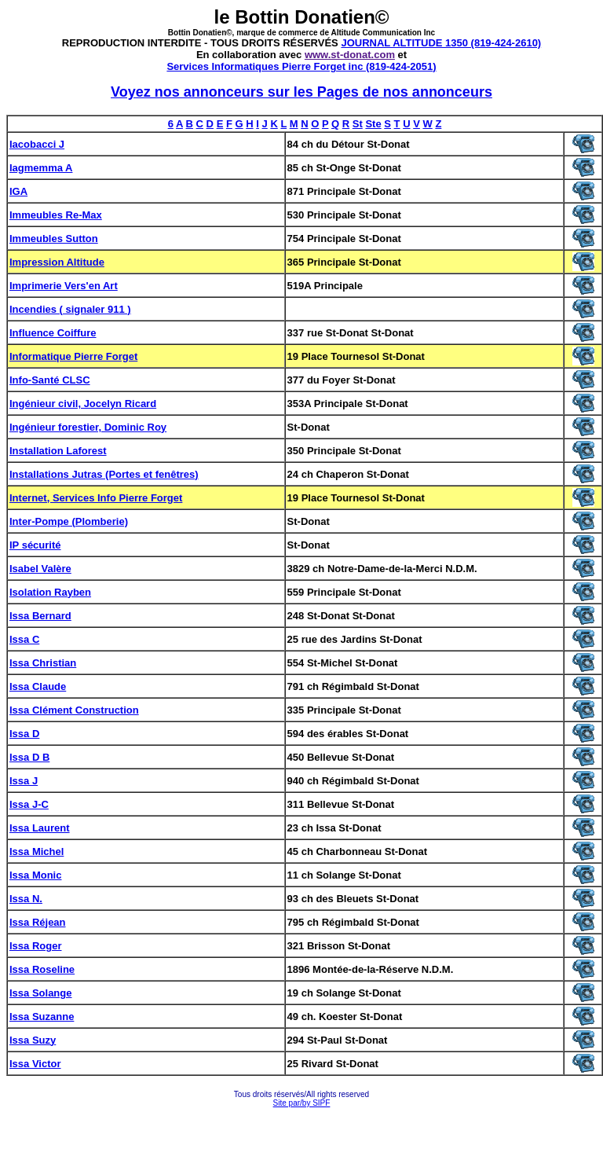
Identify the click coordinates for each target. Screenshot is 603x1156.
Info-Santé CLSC (49, 380)
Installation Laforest (58, 451)
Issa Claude (37, 686)
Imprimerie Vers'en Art (63, 286)
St (358, 124)
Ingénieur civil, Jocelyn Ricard (82, 403)
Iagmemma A (40, 168)
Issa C (24, 639)
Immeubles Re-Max (55, 215)
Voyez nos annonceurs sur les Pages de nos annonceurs (301, 92)
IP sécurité (35, 545)
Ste (373, 124)
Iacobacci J (36, 144)
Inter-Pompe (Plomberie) (68, 521)
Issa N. (25, 899)
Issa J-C (29, 804)
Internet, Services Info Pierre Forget (95, 498)
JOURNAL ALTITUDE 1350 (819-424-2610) (441, 43)
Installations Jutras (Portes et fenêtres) (104, 474)
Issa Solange (40, 993)
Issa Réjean (37, 922)
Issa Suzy (32, 1040)
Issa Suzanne (41, 1016)
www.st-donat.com (350, 55)
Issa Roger (35, 946)
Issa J (23, 781)
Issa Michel (36, 851)
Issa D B (29, 757)
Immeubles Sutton (53, 238)
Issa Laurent (39, 828)
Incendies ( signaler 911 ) (70, 309)
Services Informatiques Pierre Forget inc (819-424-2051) (301, 66)
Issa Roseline (42, 969)
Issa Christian (42, 663)
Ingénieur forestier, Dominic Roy (87, 427)
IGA (18, 191)
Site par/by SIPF (302, 1103)
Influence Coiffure (53, 333)
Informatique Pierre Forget (73, 356)
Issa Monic (35, 875)
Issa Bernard (40, 616)
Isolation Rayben (50, 592)
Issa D (24, 733)
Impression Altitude (56, 262)
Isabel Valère (40, 568)
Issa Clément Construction (74, 710)
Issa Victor (35, 1064)
